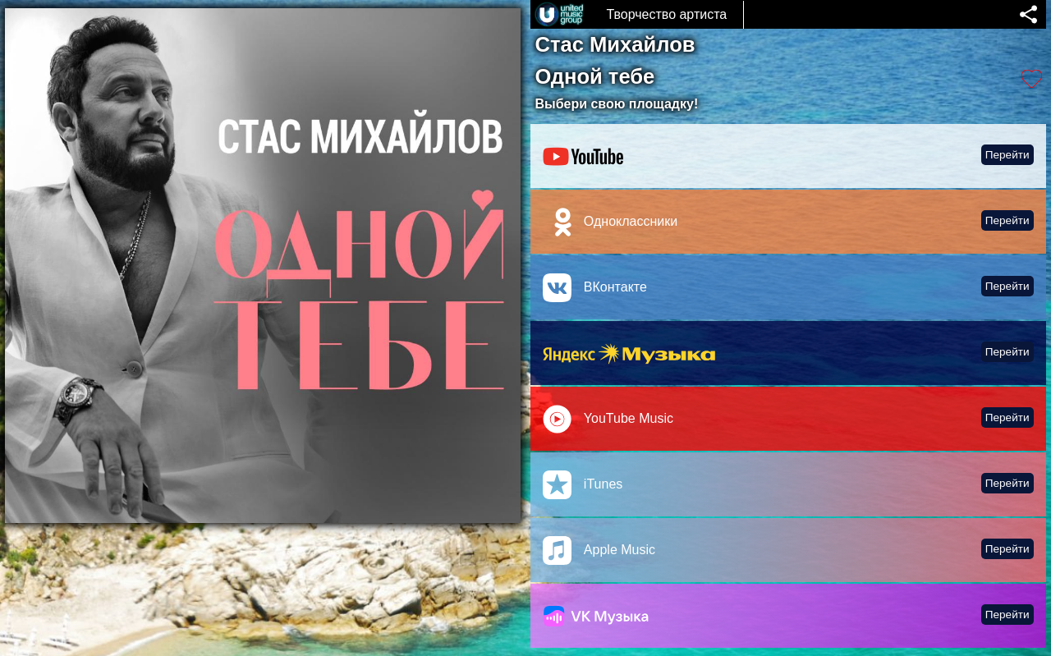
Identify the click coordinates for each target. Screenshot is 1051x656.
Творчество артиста (666, 14)
